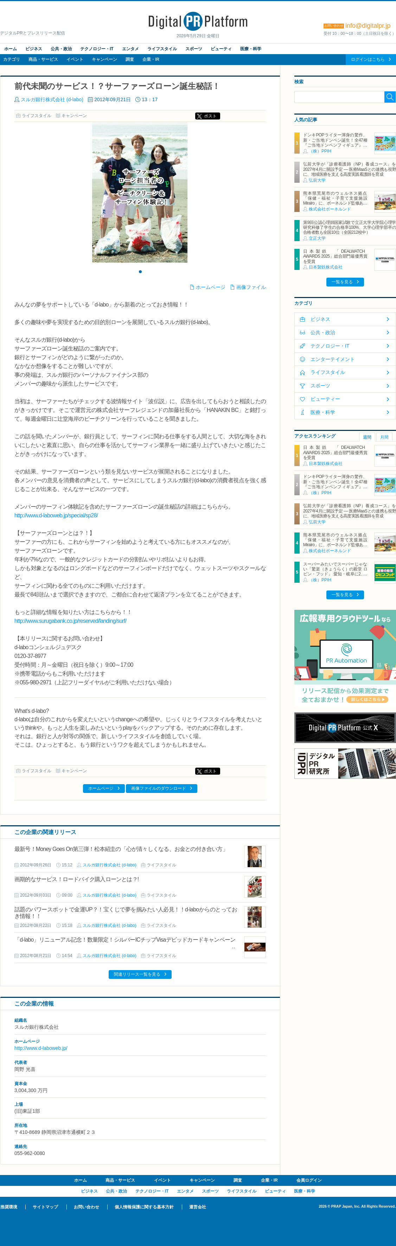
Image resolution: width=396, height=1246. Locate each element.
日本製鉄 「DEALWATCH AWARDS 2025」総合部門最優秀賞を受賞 (335, 256)
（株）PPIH (320, 151)
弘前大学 (317, 180)
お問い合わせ (86, 1207)
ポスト (210, 116)
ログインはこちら (368, 59)
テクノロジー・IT (97, 48)
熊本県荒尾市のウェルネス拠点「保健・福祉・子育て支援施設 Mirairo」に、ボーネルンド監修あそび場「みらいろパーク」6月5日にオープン (337, 203)
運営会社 (197, 1207)
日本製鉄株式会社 (326, 267)
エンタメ (130, 48)
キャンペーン (104, 59)
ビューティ (221, 48)
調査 (130, 59)
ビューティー (325, 399)
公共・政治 (61, 48)
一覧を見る (342, 281)
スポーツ (193, 48)
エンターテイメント (333, 359)
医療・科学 (250, 48)
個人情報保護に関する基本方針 (144, 1207)
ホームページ (210, 287)
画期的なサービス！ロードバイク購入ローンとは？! (76, 879)
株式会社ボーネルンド (330, 209)
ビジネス (33, 48)
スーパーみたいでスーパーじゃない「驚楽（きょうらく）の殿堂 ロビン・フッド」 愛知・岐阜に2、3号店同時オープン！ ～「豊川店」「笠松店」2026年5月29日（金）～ (335, 574)
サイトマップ (45, 1207)
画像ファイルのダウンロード (158, 788)
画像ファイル (251, 287)
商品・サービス (43, 59)
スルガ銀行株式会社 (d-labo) (52, 99)
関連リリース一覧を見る (137, 974)
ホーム (10, 48)
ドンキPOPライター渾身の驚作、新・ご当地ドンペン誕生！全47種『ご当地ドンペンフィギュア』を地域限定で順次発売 (335, 143)
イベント (74, 59)
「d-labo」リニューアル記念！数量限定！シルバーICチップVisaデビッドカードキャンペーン (124, 940)
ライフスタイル (162, 48)
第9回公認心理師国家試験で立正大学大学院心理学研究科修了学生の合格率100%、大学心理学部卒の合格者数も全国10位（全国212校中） (349, 227)
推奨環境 (8, 1207)
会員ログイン (309, 1180)
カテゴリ (11, 59)
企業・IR (150, 59)
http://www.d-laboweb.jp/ (41, 1048)
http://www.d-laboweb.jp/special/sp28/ (56, 515)
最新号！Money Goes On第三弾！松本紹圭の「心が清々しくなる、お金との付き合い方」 (121, 849)
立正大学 (317, 238)
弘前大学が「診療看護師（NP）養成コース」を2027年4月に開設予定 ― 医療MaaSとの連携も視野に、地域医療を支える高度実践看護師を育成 (349, 169)
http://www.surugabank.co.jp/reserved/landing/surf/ (70, 621)
